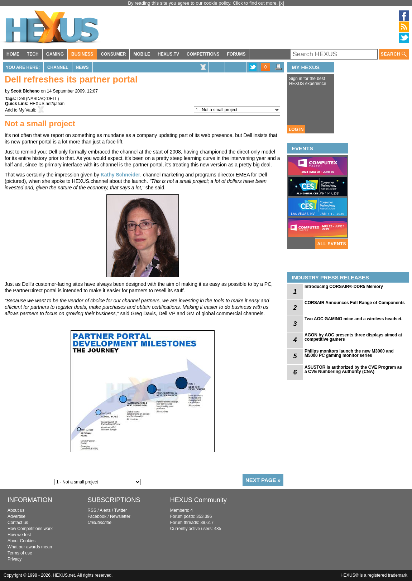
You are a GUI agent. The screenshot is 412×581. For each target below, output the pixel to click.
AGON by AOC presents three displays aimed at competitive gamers (353, 337)
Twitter (120, 510)
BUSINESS (82, 54)
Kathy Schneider (120, 175)
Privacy (14, 559)
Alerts (105, 510)
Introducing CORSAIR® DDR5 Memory (344, 286)
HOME (12, 54)
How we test (19, 534)
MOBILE (141, 54)
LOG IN (296, 129)
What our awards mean (30, 546)
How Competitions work (30, 528)
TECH (33, 54)
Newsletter (120, 516)
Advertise (16, 516)
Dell (21, 98)
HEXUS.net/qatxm (47, 103)
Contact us (18, 522)
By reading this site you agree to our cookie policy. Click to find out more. (203, 3)
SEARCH (394, 54)
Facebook (96, 516)
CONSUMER (113, 54)
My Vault (27, 110)
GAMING (55, 54)
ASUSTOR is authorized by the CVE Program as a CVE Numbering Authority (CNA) (353, 369)
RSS (91, 510)
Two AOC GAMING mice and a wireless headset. (353, 319)
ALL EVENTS (331, 243)
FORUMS (236, 54)
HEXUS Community (198, 500)
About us (16, 510)
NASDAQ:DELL (42, 98)
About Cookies (21, 540)
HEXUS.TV (168, 54)
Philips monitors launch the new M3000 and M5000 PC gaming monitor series (349, 353)
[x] (281, 3)
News (82, 67)
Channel (57, 67)
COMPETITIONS (203, 54)
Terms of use (20, 553)
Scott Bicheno (25, 91)
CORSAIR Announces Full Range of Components (355, 303)
